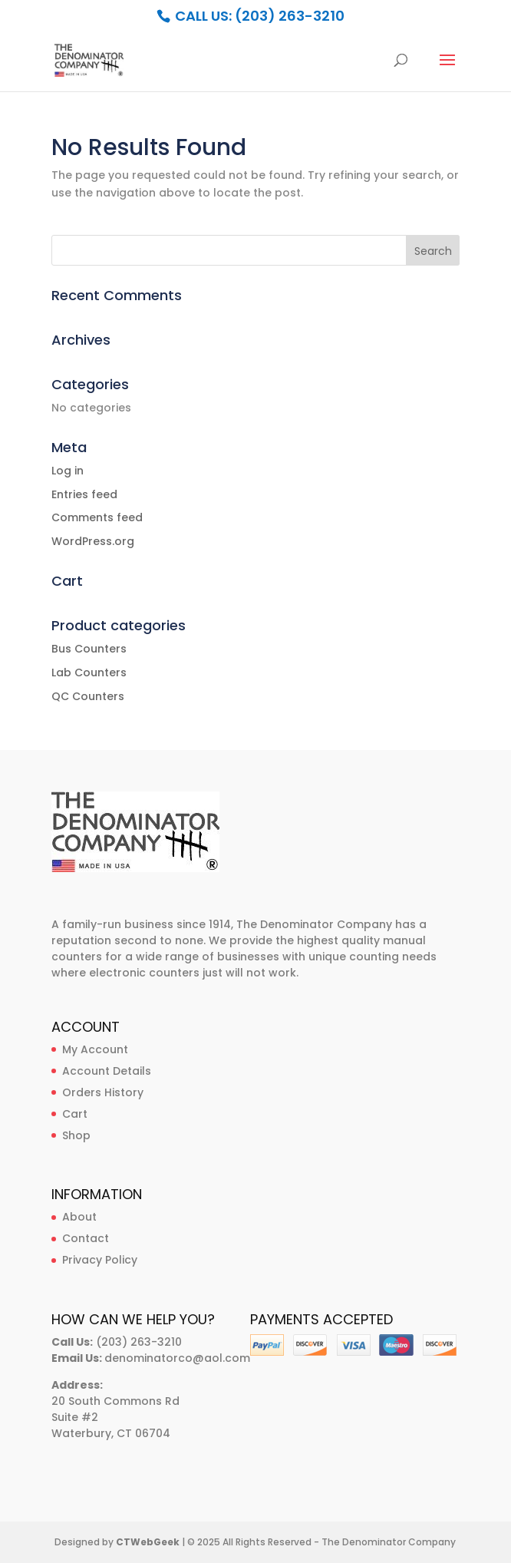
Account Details (106, 1071)
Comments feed (97, 517)
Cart (74, 1114)
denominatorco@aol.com (177, 1358)
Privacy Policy (99, 1259)
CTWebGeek (148, 1541)
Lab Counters (89, 672)
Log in (67, 470)
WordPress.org (92, 541)
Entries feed (84, 494)
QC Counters (87, 696)
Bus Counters (89, 648)
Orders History (102, 1092)
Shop (76, 1135)
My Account (95, 1049)
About (79, 1216)
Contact (85, 1238)
